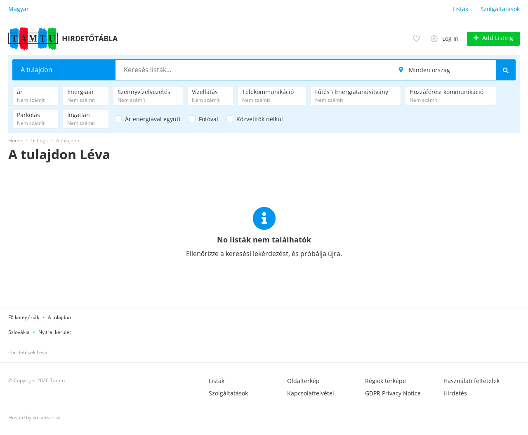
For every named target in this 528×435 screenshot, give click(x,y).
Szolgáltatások (500, 9)
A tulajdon (59, 316)
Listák (460, 9)
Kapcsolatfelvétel (310, 393)
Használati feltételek (471, 380)
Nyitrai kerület (54, 331)
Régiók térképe (385, 380)
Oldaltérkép (303, 380)
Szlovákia (19, 331)
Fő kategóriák (23, 316)
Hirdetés (455, 393)
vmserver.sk (47, 417)
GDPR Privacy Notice (393, 393)
